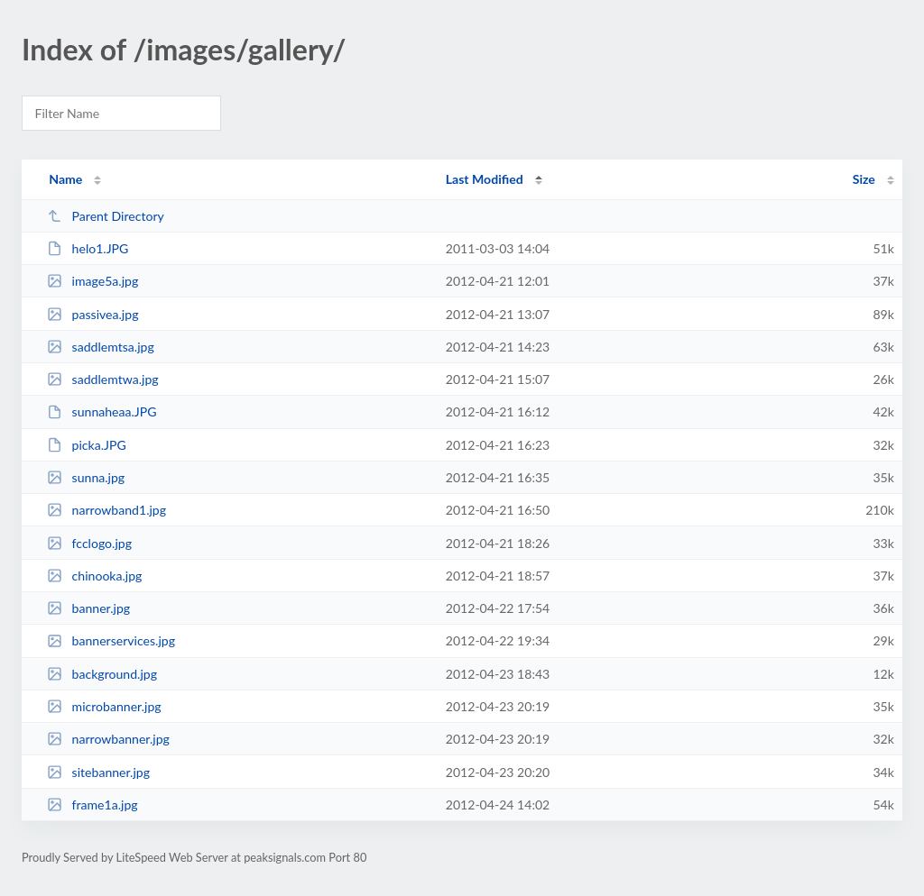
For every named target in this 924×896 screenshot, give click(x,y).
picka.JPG (86, 445)
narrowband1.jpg (106, 509)
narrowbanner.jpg (108, 738)
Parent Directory (105, 216)
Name (65, 179)
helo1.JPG (87, 248)
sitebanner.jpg (98, 772)
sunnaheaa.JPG (101, 411)
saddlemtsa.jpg (100, 346)
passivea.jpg (92, 314)
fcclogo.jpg (89, 543)
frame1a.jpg (92, 804)
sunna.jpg (86, 477)
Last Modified (484, 179)
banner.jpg (88, 608)
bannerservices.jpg (111, 640)
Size (864, 179)
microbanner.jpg (104, 706)
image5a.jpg (92, 280)
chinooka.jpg (94, 575)
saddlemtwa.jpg (102, 379)
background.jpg (102, 673)
